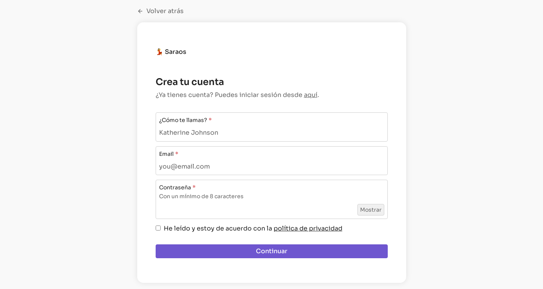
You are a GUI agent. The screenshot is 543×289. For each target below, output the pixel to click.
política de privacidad (308, 228)
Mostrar (371, 209)
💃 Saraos (171, 52)
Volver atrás (160, 11)
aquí (310, 95)
